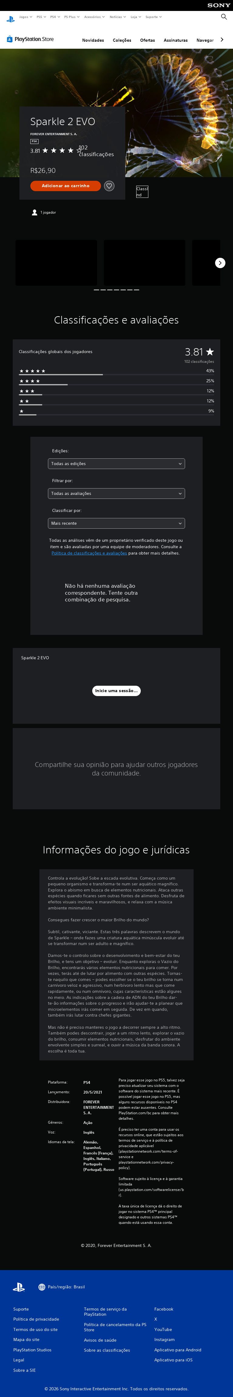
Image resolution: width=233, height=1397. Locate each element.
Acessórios (92, 17)
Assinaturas (176, 34)
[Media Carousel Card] (56, 257)
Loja (134, 17)
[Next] (220, 257)
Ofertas (147, 34)
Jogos (23, 17)
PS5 (39, 17)
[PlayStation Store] (31, 33)
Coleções (122, 34)
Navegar (205, 34)
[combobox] (116, 458)
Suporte (151, 17)
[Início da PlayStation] (10, 17)
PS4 (53, 17)
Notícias (116, 17)
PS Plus (70, 17)
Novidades (93, 34)
